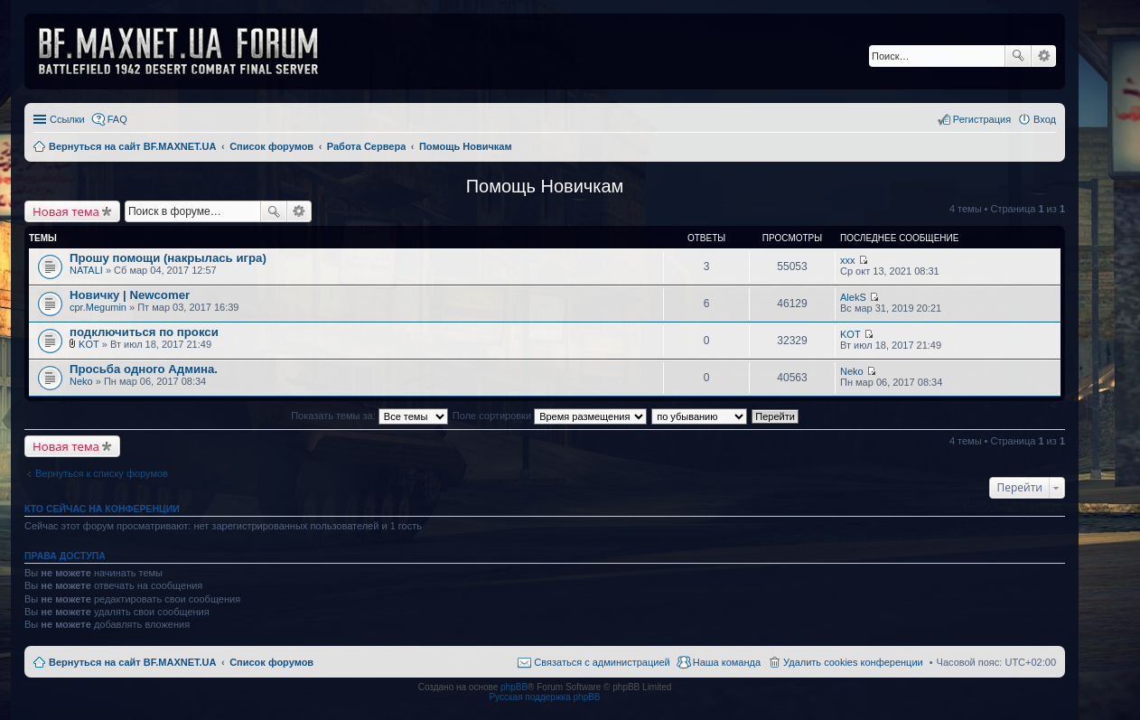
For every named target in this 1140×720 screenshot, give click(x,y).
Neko (81, 381)
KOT (89, 344)
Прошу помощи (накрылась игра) (168, 258)
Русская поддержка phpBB (544, 697)
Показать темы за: (369, 415)
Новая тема (66, 211)
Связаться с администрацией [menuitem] (601, 662)
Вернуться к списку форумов (101, 473)
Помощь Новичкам (545, 186)
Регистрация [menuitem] (982, 119)
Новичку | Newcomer (130, 295)
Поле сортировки (550, 415)
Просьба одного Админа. (144, 369)
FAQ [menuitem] (117, 119)
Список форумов (271, 662)
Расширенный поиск (1044, 56)
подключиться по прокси (144, 332)
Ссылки (67, 119)
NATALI (86, 270)
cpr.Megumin (98, 307)
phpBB (514, 687)
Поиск (1018, 56)
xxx (847, 260)
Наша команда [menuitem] (727, 662)
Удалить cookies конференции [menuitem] (853, 662)
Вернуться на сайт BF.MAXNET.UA (132, 662)
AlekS (853, 297)
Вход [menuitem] (1044, 119)
